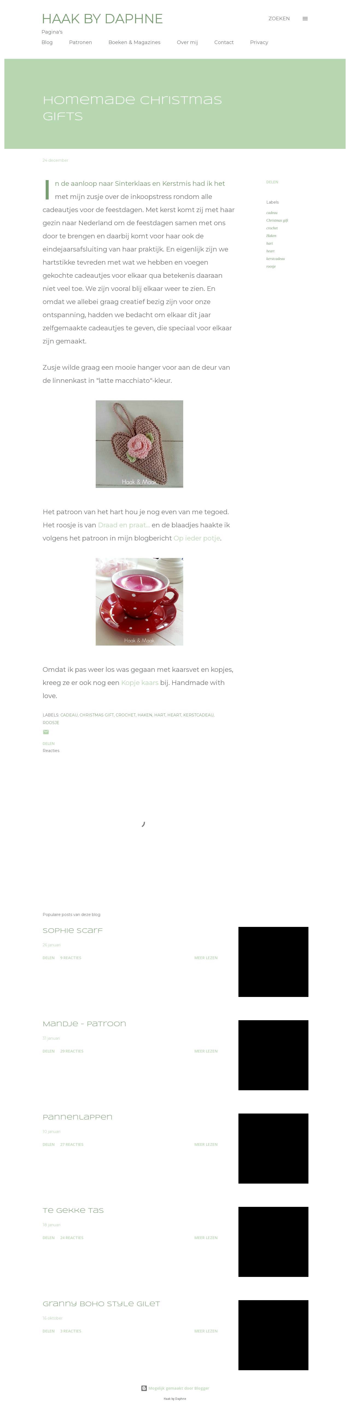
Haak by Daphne (102, 19)
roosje (271, 266)
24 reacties (71, 1237)
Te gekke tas (73, 1211)
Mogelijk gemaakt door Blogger (175, 1388)
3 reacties (70, 1331)
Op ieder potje (197, 538)
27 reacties (71, 1144)
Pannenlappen (78, 1118)
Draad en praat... (124, 525)
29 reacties (71, 1051)
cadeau (271, 213)
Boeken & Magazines (135, 42)
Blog (47, 42)
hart (269, 243)
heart (270, 251)
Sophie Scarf (73, 931)
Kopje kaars (140, 683)
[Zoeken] (279, 18)
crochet (272, 228)
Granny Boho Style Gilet (101, 1304)
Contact (224, 42)
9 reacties (70, 957)
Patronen (80, 42)
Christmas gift (277, 220)
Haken (271, 236)
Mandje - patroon (84, 1024)
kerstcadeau (275, 259)
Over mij (187, 42)
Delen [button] (272, 181)
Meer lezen (206, 957)
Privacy (259, 42)
